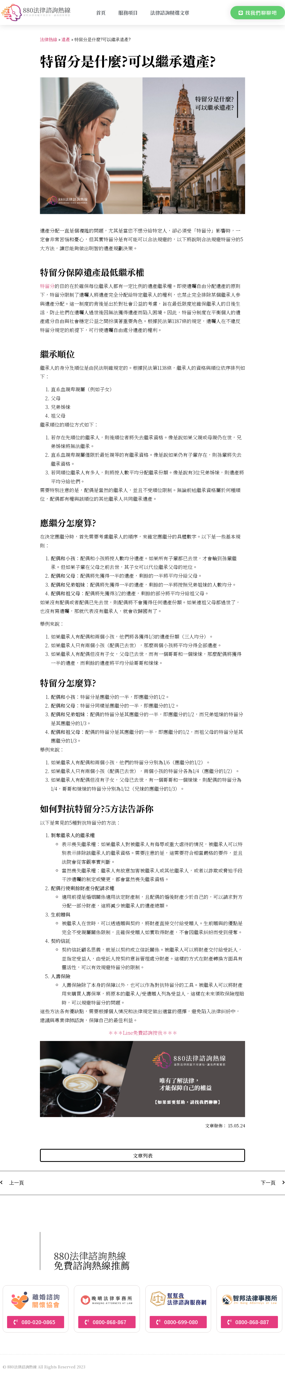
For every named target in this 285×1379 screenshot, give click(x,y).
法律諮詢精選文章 (169, 12)
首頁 (101, 12)
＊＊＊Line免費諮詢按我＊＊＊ (142, 1032)
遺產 (65, 39)
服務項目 (128, 12)
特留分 (47, 285)
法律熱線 (48, 39)
